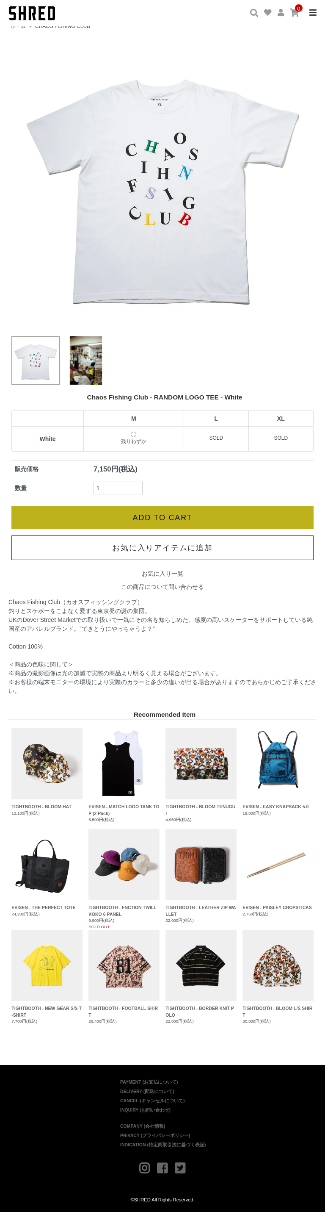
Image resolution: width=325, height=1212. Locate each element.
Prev (22, 183)
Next (302, 183)
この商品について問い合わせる (162, 584)
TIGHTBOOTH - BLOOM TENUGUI (200, 769)
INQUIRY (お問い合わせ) (145, 1107)
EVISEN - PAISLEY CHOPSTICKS (277, 866)
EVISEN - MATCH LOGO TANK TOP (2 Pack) (123, 769)
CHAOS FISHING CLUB (62, 26)
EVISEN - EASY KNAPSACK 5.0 (277, 766)
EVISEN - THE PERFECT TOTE (46, 866)
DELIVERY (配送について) (147, 1088)
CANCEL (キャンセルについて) (152, 1098)
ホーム (18, 26)
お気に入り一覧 (162, 571)
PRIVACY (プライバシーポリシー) (155, 1132)
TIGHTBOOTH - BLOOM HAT (46, 766)
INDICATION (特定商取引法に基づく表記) (163, 1142)
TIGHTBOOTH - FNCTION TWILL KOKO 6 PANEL (123, 870)
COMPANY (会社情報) (142, 1123)
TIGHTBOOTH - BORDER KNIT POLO (200, 971)
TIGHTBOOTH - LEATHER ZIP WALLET (200, 870)
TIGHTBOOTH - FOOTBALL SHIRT (123, 971)
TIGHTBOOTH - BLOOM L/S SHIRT (277, 971)
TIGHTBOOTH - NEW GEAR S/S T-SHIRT (46, 971)
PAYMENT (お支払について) (149, 1079)
